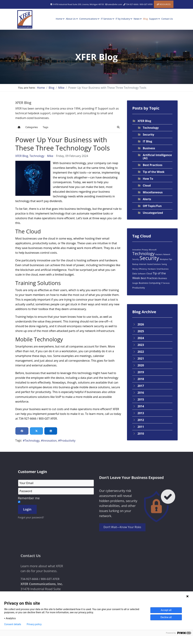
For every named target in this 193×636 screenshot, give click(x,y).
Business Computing (150, 282)
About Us (71, 18)
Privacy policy (34, 624)
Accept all (166, 610)
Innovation (50, 440)
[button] (118, 127)
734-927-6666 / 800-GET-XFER (139, 4)
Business (149, 148)
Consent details (12, 624)
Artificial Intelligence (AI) (157, 156)
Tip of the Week (153, 172)
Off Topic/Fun (152, 206)
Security (148, 134)
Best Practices (152, 165)
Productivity (67, 440)
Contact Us (167, 18)
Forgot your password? (31, 563)
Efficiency (143, 269)
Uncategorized (153, 213)
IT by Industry (123, 18)
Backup (135, 264)
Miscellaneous (152, 192)
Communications (88, 18)
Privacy (145, 249)
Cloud (147, 185)
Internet (142, 264)
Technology (37, 155)
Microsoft (152, 249)
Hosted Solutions (154, 264)
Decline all (166, 617)
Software (142, 273)
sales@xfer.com (115, 4)
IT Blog (147, 141)
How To (148, 179)
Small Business (162, 269)
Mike (50, 156)
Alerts (147, 199)
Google (135, 283)
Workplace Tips (166, 259)
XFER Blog (21, 155)
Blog (145, 18)
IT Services (106, 18)
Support (153, 18)
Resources (165, 4)
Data (134, 273)
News (136, 18)
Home (59, 18)
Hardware (152, 269)
